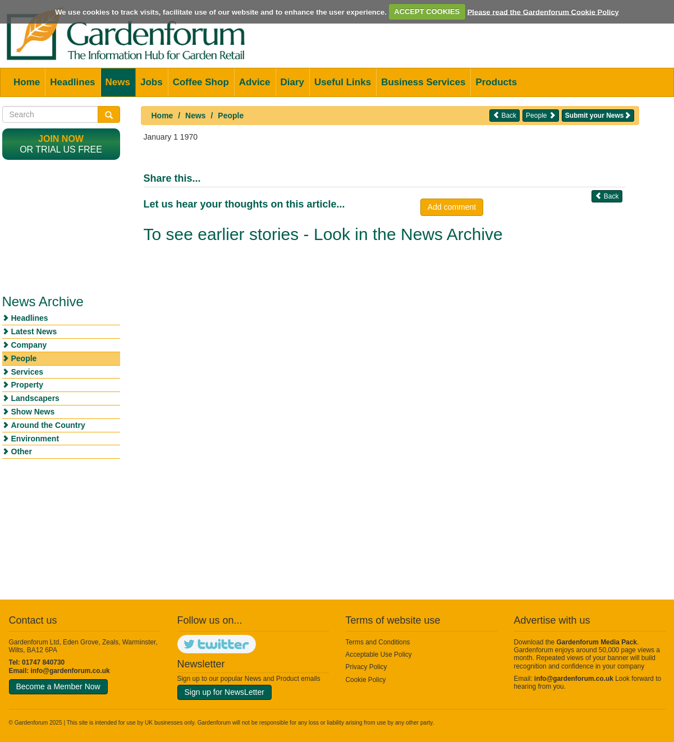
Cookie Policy (366, 680)
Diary (293, 82)
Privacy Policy (366, 667)
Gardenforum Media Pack (597, 642)
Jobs (151, 82)
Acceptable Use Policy (379, 654)
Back (504, 115)
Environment (35, 438)
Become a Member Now (58, 686)
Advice (254, 82)
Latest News (34, 331)
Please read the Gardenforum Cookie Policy (543, 11)
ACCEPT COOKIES (427, 11)
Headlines (72, 82)
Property (27, 384)
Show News (33, 411)
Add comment (452, 206)
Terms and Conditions (378, 642)
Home (26, 82)
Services (27, 371)
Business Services (423, 82)
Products (496, 82)
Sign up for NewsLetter (224, 692)
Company (29, 344)
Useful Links (342, 82)
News (118, 82)
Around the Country (48, 425)
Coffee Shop (201, 82)
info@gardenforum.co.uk (70, 671)
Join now (61, 139)
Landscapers (35, 398)
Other (21, 451)
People (231, 115)
